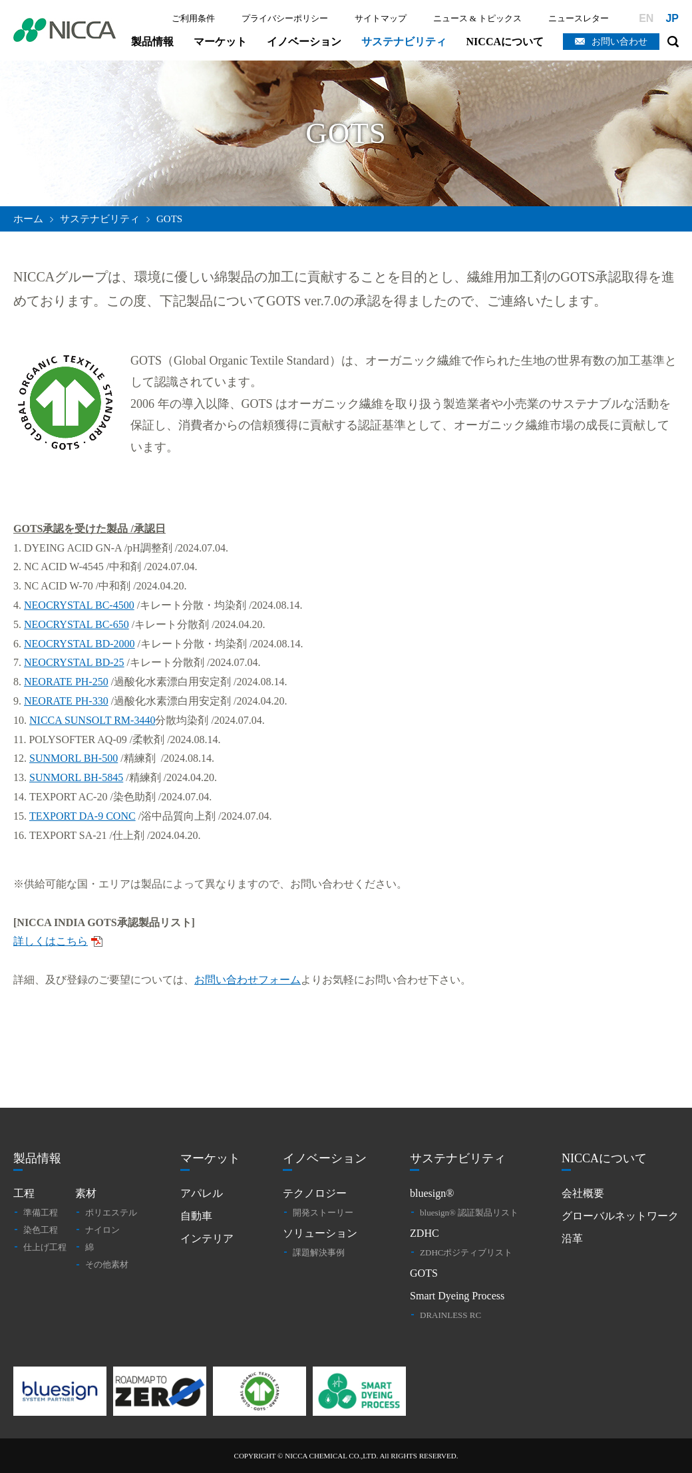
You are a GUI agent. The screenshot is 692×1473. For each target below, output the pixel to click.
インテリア (207, 1238)
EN (646, 18)
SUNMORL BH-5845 (76, 777)
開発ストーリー (323, 1213)
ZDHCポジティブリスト (466, 1252)
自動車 (196, 1216)
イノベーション (304, 41)
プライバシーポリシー (285, 18)
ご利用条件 (193, 18)
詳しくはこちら (50, 941)
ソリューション (320, 1233)
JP (672, 18)
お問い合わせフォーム (247, 979)
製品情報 (152, 41)
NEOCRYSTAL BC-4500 (79, 605)
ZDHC (424, 1233)
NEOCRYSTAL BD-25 (74, 662)
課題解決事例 (319, 1252)
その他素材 (106, 1264)
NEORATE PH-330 (66, 701)
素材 (85, 1193)
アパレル (201, 1193)
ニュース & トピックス (477, 18)
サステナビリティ (403, 41)
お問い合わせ (619, 42)
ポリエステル (111, 1213)
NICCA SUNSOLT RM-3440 (92, 720)
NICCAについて (505, 41)
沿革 (572, 1238)
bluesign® (432, 1193)
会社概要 (583, 1193)
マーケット (220, 41)
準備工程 (40, 1213)
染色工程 (40, 1230)
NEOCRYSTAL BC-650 (76, 624)
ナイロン (102, 1230)
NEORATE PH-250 (66, 681)
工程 (24, 1193)
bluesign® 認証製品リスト (469, 1213)
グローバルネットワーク (620, 1216)
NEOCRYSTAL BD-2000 (79, 643)
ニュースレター (578, 18)
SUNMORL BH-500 (73, 758)
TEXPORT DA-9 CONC (82, 816)
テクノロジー (315, 1193)
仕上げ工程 (45, 1247)
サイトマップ (381, 18)
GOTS (424, 1273)
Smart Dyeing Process (457, 1295)
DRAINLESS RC (450, 1315)
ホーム (28, 219)
